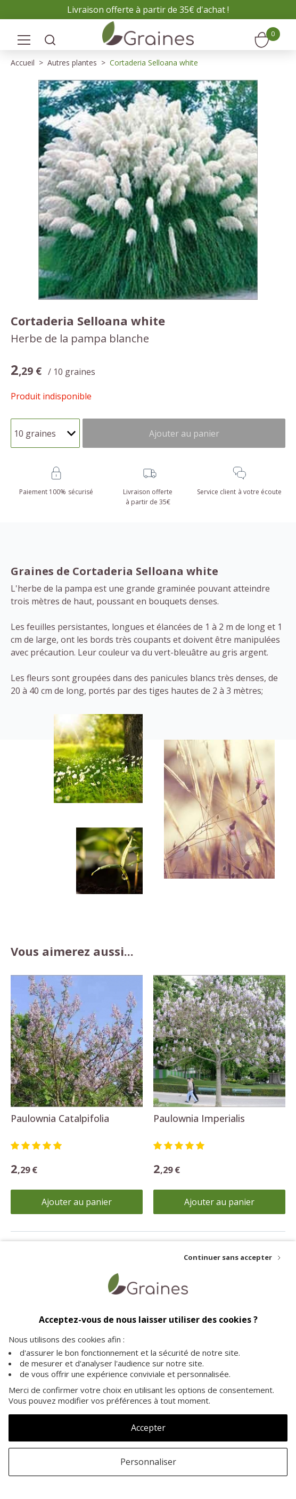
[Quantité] (45, 433)
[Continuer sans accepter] (232, 1257)
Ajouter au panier (77, 1202)
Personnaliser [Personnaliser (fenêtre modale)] (148, 1462)
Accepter (148, 1428)
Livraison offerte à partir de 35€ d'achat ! (148, 9)
